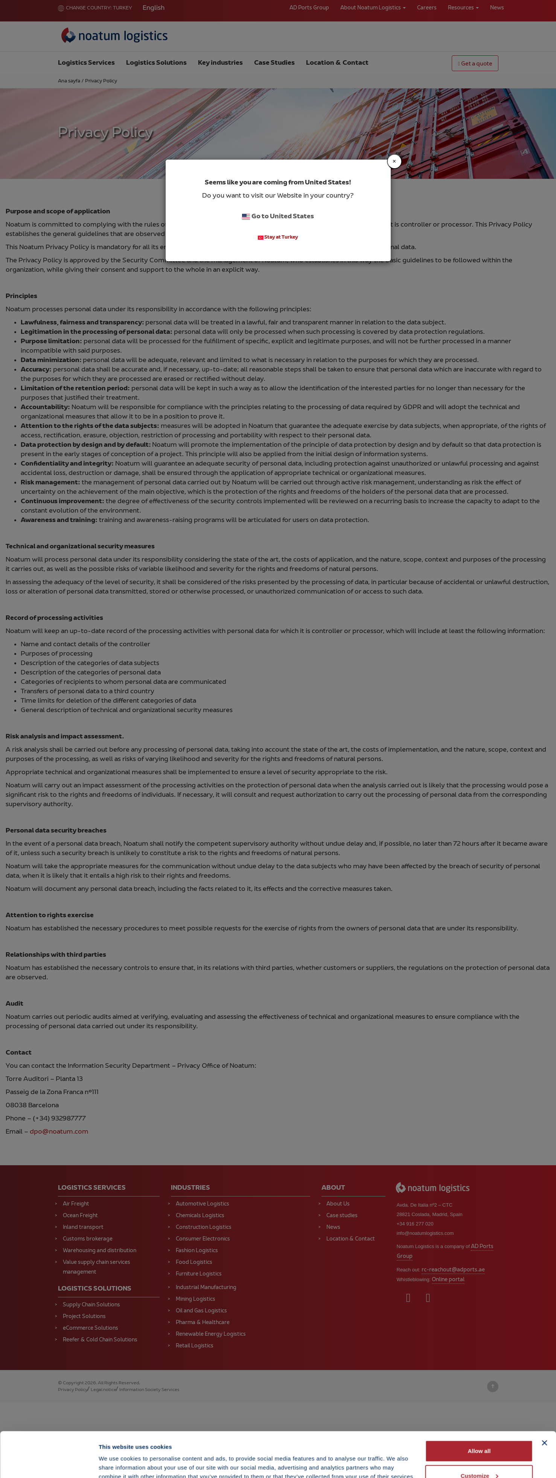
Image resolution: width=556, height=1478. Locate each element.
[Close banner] (544, 1400)
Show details (116, 1455)
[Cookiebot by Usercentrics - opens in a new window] (49, 1463)
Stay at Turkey (278, 237)
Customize (479, 1433)
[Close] (394, 161)
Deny (479, 1458)
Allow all (479, 1408)
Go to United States (278, 216)
